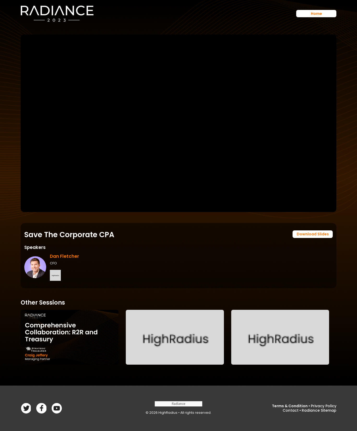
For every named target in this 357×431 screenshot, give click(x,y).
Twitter (41, 408)
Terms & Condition (290, 406)
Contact (291, 410)
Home (316, 13)
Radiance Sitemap (319, 410)
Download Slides (313, 234)
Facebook (26, 408)
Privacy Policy (323, 406)
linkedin (57, 408)
